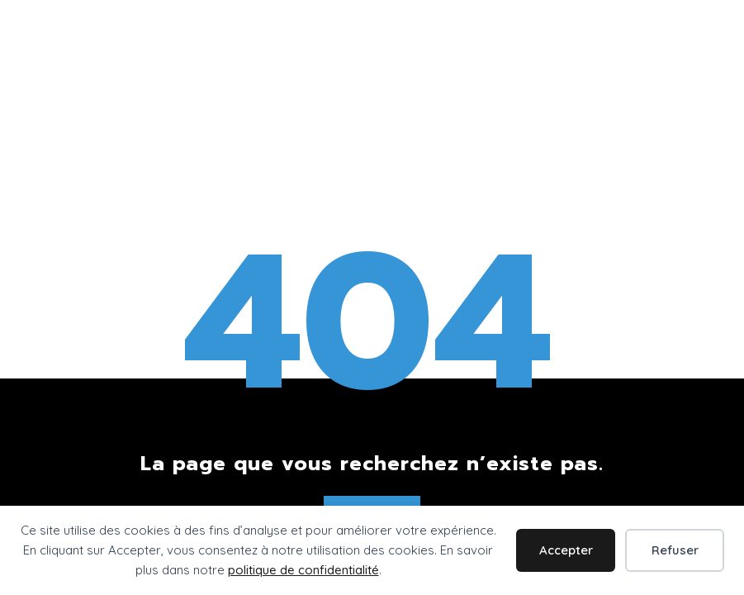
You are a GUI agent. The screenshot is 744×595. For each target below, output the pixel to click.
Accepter (566, 550)
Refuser (675, 550)
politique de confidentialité (303, 570)
